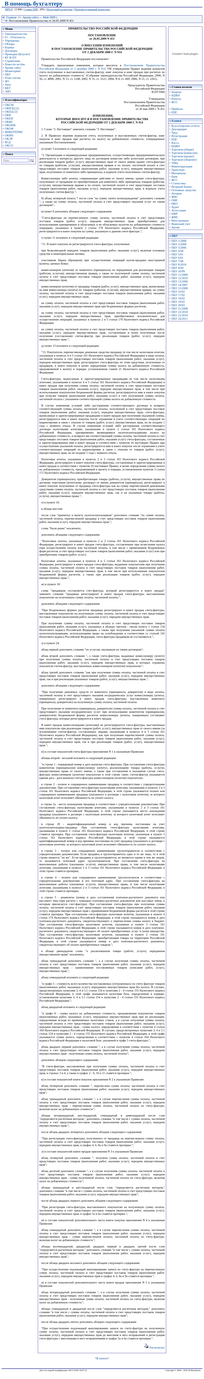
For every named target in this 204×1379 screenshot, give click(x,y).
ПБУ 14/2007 (179, 284)
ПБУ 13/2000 (179, 281)
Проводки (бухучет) (17, 54)
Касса (175, 142)
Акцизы (176, 92)
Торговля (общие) (182, 149)
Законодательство (16, 33)
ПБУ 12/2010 (179, 278)
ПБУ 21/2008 (179, 308)
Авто (8, 84)
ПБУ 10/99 (178, 271)
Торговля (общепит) (184, 159)
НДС (174, 112)
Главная (11, 17)
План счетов (12, 77)
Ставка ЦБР (31, 9)
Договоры (11, 50)
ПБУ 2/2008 (178, 244)
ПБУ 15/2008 (179, 288)
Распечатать (154, 1347)
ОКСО (9, 145)
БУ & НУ (11, 57)
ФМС (174, 217)
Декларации (179, 129)
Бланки (9, 47)
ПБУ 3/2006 (178, 247)
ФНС (174, 196)
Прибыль (177, 108)
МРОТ (9, 9)
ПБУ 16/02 (178, 291)
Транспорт (178, 169)
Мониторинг (13, 71)
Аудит (175, 207)
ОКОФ (9, 128)
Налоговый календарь (60, 9)
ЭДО (8, 91)
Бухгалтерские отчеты (185, 125)
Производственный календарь (92, 9)
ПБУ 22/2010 (179, 311)
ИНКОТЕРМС (14, 132)
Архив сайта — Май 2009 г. (40, 17)
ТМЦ (174, 163)
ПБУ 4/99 (177, 251)
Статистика (178, 183)
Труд (174, 132)
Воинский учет (180, 224)
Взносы (176, 98)
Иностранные (180, 220)
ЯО (7, 81)
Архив (175, 227)
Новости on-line (15, 64)
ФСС (174, 102)
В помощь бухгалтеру (34, 3)
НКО (174, 203)
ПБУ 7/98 (177, 261)
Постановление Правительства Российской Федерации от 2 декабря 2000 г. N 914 (102, 67)
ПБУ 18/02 (178, 298)
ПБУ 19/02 (178, 301)
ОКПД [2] (11, 111)
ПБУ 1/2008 (178, 240)
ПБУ (8, 74)
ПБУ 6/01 (177, 257)
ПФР (174, 213)
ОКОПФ (10, 125)
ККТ (8, 88)
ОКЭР (9, 138)
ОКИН (9, 135)
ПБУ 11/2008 (179, 274)
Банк (174, 176)
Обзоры (10, 44)
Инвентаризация (181, 166)
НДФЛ (175, 95)
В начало (102, 1358)
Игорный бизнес (181, 186)
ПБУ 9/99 (177, 268)
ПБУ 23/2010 (179, 315)
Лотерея (176, 193)
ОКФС (9, 121)
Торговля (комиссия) (184, 152)
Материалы (178, 173)
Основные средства (183, 190)
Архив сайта (13, 67)
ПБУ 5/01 (177, 254)
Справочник (12, 61)
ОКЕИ (9, 118)
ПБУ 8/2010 (178, 264)
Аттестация (178, 210)
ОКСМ (9, 104)
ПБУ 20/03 (178, 305)
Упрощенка (12, 40)
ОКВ (8, 115)
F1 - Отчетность (15, 37)
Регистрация (179, 136)
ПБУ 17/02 (178, 295)
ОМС (174, 200)
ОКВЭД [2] (12, 108)
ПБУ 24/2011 (179, 318)
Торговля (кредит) (182, 156)
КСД (8, 142)
